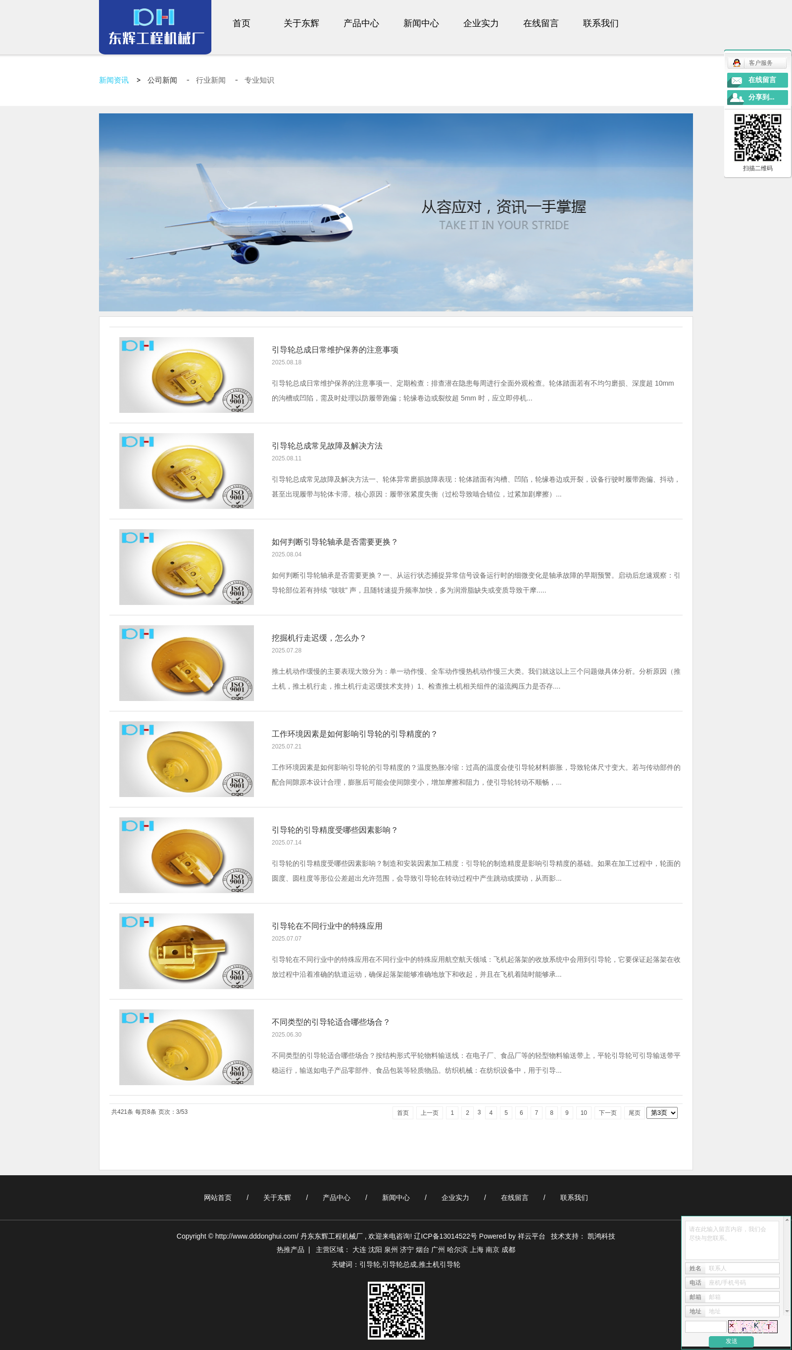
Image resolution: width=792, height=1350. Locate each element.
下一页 (608, 1112)
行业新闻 (212, 80)
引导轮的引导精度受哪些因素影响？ (335, 830)
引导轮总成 (399, 1264)
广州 (438, 1249)
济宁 (407, 1249)
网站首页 (218, 1197)
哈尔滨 (457, 1249)
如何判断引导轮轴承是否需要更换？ (335, 542)
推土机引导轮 (439, 1264)
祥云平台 (531, 1236)
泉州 (391, 1249)
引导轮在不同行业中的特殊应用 (327, 926)
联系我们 (601, 23)
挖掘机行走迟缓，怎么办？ (319, 638)
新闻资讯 (114, 80)
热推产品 (290, 1249)
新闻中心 (421, 23)
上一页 (430, 1112)
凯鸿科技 (601, 1236)
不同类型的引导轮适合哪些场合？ (331, 1022)
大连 (359, 1249)
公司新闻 (163, 80)
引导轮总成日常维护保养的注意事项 (335, 350)
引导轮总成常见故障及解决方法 (327, 446)
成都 (508, 1249)
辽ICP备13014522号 (445, 1236)
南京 (492, 1249)
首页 (241, 23)
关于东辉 (301, 23)
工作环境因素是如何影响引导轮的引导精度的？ (355, 734)
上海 (477, 1249)
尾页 (635, 1112)
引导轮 (369, 1264)
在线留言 (541, 23)
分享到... (761, 97)
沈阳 (375, 1249)
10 (584, 1112)
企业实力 (481, 23)
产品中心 (361, 23)
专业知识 (259, 80)
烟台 (423, 1249)
